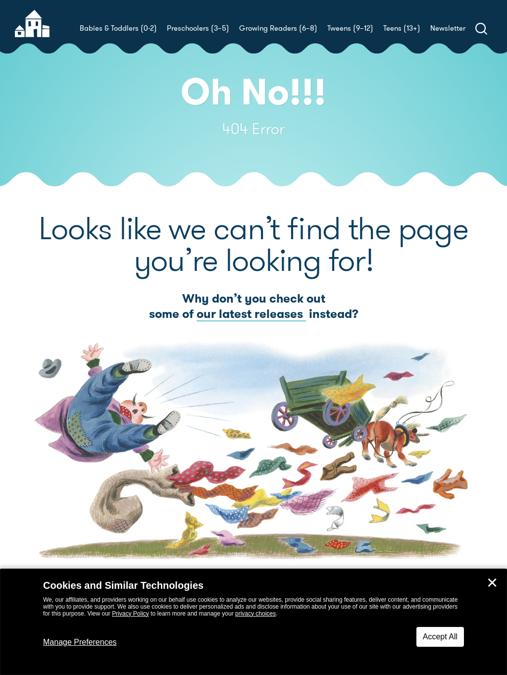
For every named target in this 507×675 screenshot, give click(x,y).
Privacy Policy (130, 613)
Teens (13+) (401, 28)
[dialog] (253, 622)
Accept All (440, 636)
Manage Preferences (80, 642)
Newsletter (447, 28)
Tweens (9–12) (350, 28)
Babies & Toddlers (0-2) (118, 28)
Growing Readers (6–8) (278, 28)
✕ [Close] (492, 583)
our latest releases (251, 314)
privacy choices (255, 613)
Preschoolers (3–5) (198, 28)
